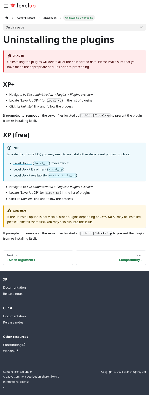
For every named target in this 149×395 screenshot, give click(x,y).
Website (10, 351)
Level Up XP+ (22, 163)
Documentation (14, 287)
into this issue (83, 222)
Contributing (14, 345)
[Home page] (6, 18)
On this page (15, 27)
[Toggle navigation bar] (6, 6)
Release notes (13, 294)
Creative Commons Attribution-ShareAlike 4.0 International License (31, 379)
